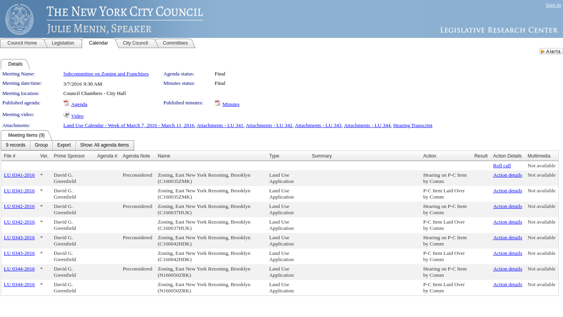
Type (274, 156)
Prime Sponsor (69, 156)
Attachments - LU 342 (269, 125)
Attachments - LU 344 (367, 125)
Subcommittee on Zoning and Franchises (106, 74)
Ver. (44, 156)
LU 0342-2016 (19, 206)
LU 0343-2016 (19, 237)
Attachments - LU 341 (220, 125)
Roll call (502, 165)
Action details (507, 175)
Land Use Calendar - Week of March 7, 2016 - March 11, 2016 (128, 125)
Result (481, 156)
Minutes (231, 104)
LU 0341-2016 (19, 175)
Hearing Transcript (412, 125)
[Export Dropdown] (63, 145)
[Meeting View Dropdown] (104, 145)
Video (77, 116)
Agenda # (107, 156)
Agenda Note (136, 156)
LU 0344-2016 (19, 269)
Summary (322, 156)
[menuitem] (15, 145)
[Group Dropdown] (41, 145)
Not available (542, 165)
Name (164, 156)
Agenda (79, 104)
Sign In (553, 5)
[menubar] (67, 145)
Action (429, 156)
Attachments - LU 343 (318, 125)
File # (9, 156)
